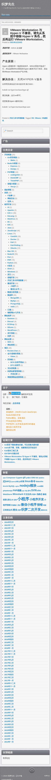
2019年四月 (9, 604)
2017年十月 (9, 657)
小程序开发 (37, 499)
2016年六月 (9, 695)
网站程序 (7, 316)
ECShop (10, 324)
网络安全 (11, 198)
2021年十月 (9, 528)
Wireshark (18, 494)
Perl (9, 257)
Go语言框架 (12, 157)
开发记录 (14, 374)
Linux (9, 234)
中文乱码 (27, 494)
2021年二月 (9, 540)
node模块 (40, 486)
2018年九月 (9, 625)
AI (8, 207)
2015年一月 (9, 739)
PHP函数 (17, 490)
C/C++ (10, 213)
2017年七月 (9, 666)
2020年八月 (9, 557)
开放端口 (14, 505)
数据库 (10, 295)
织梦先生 (8, 4)
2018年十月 (9, 622)
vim (39, 490)
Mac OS (10, 251)
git (24, 477)
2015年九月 (9, 716)
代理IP (34, 494)
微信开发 (11, 283)
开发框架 (7, 155)
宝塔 (15, 500)
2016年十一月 (9, 686)
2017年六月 (9, 669)
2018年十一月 (9, 619)
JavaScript (11, 231)
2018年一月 (9, 648)
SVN (34, 490)
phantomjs (7, 491)
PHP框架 (11, 172)
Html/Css (11, 219)
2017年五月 (9, 672)
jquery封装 (15, 481)
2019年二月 (9, 610)
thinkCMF (14, 178)
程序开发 (7, 204)
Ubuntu (13, 248)
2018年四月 (9, 639)
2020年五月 (9, 566)
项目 (6, 348)
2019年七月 (9, 595)
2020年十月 (9, 552)
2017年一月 (9, 680)
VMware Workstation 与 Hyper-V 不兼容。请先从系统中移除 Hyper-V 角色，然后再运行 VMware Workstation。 (24, 34)
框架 (44, 505)
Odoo (12, 356)
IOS (8, 225)
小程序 (13, 286)
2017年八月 (9, 663)
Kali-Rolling (15, 245)
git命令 (28, 478)
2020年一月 (9, 578)
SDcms (10, 327)
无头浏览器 (11, 368)
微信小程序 (29, 504)
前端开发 (11, 278)
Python (10, 263)
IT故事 (10, 196)
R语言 (9, 266)
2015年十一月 (9, 710)
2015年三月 (9, 733)
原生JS (10, 500)
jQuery (7, 481)
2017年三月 (9, 677)
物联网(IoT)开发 (13, 313)
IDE (37, 478)
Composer (10, 478)
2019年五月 (9, 601)
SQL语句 (28, 490)
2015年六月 (9, 724)
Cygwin (19, 478)
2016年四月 (9, 701)
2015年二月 (9, 736)
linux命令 (30, 481)
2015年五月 (9, 727)
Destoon (11, 318)
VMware (38, 118)
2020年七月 (9, 560)
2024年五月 (9, 522)
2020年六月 (9, 563)
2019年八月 (9, 593)
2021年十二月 (9, 525)
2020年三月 (9, 572)
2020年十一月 (9, 549)
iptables (41, 478)
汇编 (9, 310)
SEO (9, 342)
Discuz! (10, 321)
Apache (10, 210)
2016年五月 (9, 698)
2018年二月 (9, 645)
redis (12, 307)
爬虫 (15, 510)
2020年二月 (9, 575)
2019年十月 (9, 587)
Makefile (39, 481)
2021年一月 (9, 543)
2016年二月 (9, 707)
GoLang (10, 216)
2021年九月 (9, 531)
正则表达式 (8, 510)
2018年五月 (9, 637)
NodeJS (10, 254)
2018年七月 (9, 631)
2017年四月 (9, 675)
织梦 (9, 336)
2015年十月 (9, 713)
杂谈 (6, 193)
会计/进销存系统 (13, 354)
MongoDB (14, 298)
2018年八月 (9, 628)
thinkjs (13, 169)
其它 (9, 275)
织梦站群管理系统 (14, 371)
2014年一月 (9, 742)
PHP (9, 260)
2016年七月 (9, 692)
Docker (13, 239)
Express (13, 166)
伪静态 (39, 494)
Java (9, 228)
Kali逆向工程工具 (11, 451)
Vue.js (13, 187)
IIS (8, 222)
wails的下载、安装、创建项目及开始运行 (20, 448)
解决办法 (44, 510)
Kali (12, 242)
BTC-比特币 (15, 365)
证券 (9, 201)
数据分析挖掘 (12, 292)
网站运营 (7, 339)
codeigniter (15, 175)
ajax (4, 478)
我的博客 (7, 190)
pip (23, 490)
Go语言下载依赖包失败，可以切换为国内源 (21, 445)
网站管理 (11, 345)
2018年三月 (9, 642)
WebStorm (7, 494)
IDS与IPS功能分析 (11, 453)
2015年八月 (9, 719)
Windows (11, 272)
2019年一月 (9, 613)
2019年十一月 (9, 584)
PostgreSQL (15, 304)
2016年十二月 (9, 683)
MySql (13, 301)
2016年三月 (9, 704)
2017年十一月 (9, 654)
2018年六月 (9, 634)
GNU (33, 478)
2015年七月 (9, 721)
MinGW (5, 486)
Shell (9, 269)
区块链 (10, 359)
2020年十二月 (9, 546)
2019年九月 (9, 590)
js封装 (21, 481)
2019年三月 (9, 607)
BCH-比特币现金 (17, 362)
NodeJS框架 (12, 163)
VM (32, 118)
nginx (17, 486)
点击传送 (16, 403)
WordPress (12, 330)
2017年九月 (9, 660)
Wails (12, 160)
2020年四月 (9, 569)
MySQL (11, 486)
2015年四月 (9, 730)
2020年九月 (9, 554)
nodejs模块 (28, 485)
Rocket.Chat (12, 351)
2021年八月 (9, 534)
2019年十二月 (9, 581)
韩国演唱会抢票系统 (15, 377)
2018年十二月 (9, 616)
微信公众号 (14, 289)
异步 (19, 505)
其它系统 (11, 333)
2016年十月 (9, 689)
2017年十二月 (9, 651)
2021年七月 (9, 537)
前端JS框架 (12, 184)
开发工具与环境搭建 (17, 118)
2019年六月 (9, 598)
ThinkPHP (14, 181)
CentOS (13, 236)
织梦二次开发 (31, 509)
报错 (40, 504)
